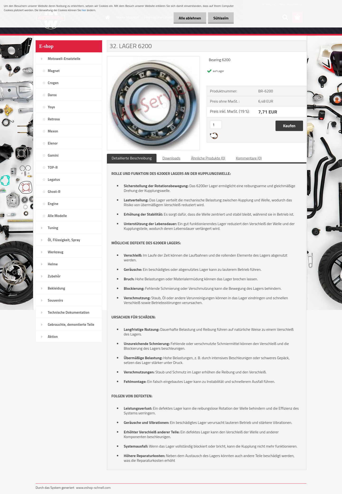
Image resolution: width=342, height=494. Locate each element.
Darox (52, 95)
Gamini (53, 155)
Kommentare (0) (249, 158)
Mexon (53, 131)
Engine (53, 203)
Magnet (54, 70)
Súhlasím (220, 18)
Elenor (53, 143)
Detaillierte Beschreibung (132, 158)
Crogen (53, 83)
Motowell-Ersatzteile (64, 58)
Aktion (53, 336)
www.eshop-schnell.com (93, 487)
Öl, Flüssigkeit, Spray (64, 240)
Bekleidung (56, 288)
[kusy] (216, 125)
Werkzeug (55, 252)
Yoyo (51, 107)
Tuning (53, 228)
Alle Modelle (57, 215)
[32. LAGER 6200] (153, 58)
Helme (53, 264)
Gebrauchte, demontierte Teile (71, 324)
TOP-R (53, 167)
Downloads (171, 158)
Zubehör (54, 276)
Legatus (54, 179)
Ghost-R (54, 191)
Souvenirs (55, 300)
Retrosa (54, 119)
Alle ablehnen (187, 18)
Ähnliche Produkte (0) (208, 158)
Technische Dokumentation (69, 312)
